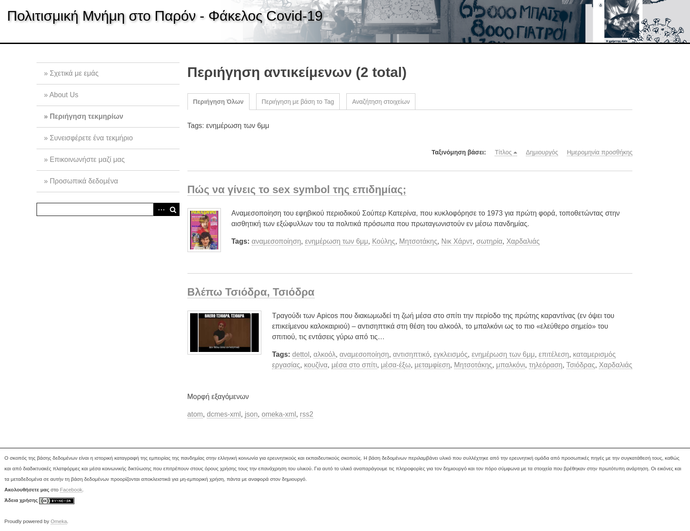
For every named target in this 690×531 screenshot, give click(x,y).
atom (195, 414)
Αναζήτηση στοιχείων (381, 101)
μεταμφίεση (432, 365)
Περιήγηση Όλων (218, 101)
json (251, 414)
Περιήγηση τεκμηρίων (86, 116)
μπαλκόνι (510, 365)
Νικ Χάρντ (457, 241)
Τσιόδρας (580, 365)
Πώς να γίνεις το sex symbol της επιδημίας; (297, 189)
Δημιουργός (542, 152)
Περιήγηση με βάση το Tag (298, 101)
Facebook (71, 489)
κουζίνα (315, 365)
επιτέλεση (554, 354)
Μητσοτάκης (418, 241)
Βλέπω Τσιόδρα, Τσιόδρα (251, 292)
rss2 (306, 414)
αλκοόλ (324, 354)
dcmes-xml (224, 414)
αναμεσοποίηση (276, 241)
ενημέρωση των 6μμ (336, 241)
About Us (63, 95)
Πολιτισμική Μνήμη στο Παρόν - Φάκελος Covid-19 (165, 16)
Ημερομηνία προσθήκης (599, 152)
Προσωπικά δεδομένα (84, 181)
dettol (300, 354)
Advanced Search (159, 209)
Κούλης (383, 241)
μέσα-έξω (396, 365)
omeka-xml (278, 414)
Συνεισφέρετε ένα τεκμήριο (91, 138)
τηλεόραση (545, 365)
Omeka (59, 521)
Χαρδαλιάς (523, 241)
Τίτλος (503, 152)
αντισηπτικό (411, 354)
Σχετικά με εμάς (74, 73)
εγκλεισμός (450, 354)
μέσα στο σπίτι (354, 365)
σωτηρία (490, 241)
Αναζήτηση (173, 209)
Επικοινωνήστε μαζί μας (87, 159)
